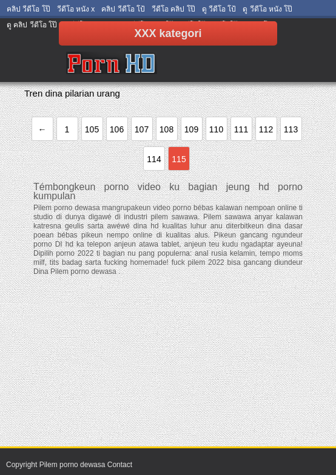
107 (142, 129)
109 (191, 129)
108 (166, 129)
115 (179, 159)
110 (216, 129)
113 (291, 129)
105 (92, 129)
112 (266, 129)
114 (154, 159)
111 (241, 129)
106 (117, 129)
